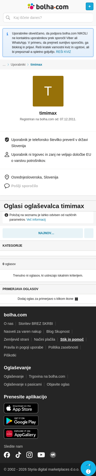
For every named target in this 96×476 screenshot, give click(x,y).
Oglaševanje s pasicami (23, 384)
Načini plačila (44, 339)
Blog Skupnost (57, 331)
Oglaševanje (14, 376)
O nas (8, 324)
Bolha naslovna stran (48, 6)
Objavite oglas (58, 384)
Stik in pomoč (72, 339)
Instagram (29, 455)
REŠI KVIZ (63, 52)
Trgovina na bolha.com (47, 376)
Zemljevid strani (16, 339)
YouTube (41, 455)
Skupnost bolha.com (53, 455)
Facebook (7, 455)
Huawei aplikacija (21, 434)
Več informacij (36, 219)
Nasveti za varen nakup (22, 331)
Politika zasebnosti (63, 347)
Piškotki (10, 355)
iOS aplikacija (21, 408)
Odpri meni (6, 6)
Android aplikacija (21, 421)
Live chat (88, 468)
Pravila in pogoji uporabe (23, 347)
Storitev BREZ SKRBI (35, 324)
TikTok (18, 455)
